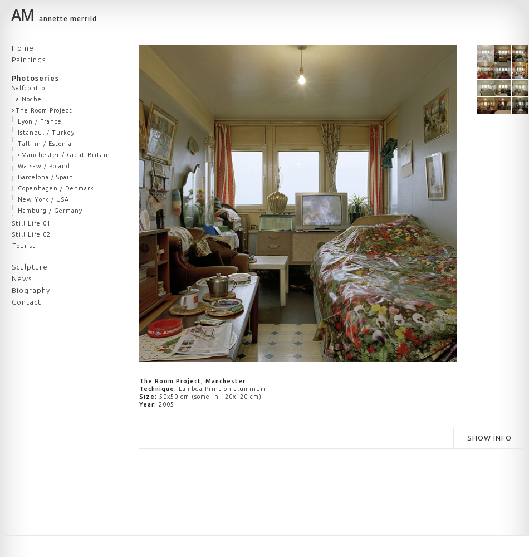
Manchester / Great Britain (65, 155)
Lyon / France (40, 121)
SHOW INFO (489, 438)
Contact (26, 302)
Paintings (29, 59)
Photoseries (35, 78)
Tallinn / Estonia (45, 143)
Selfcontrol (29, 88)
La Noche (27, 99)
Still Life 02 (31, 234)
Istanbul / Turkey (46, 132)
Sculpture (30, 267)
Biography (31, 290)
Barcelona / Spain (46, 177)
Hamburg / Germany (50, 210)
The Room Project (44, 110)
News (22, 278)
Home (23, 48)
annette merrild (54, 17)
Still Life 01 (31, 223)
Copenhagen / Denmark (56, 188)
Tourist (24, 245)
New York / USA (43, 199)
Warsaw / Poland (44, 166)
